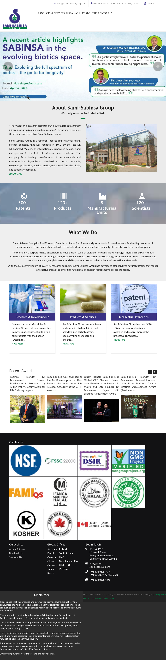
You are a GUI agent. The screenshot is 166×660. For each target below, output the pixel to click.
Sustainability (75, 13)
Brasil (50, 553)
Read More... (15, 173)
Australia (52, 549)
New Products (16, 553)
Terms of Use (90, 598)
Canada (51, 557)
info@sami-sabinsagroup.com (71, 3)
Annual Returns (17, 549)
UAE (61, 557)
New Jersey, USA (68, 560)
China (50, 560)
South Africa (66, 553)
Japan (50, 568)
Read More (17, 343)
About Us (91, 13)
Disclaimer (110, 598)
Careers (150, 3)
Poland (63, 549)
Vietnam (63, 568)
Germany (52, 565)
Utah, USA (65, 565)
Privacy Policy (160, 594)
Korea (50, 572)
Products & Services (51, 13)
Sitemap (100, 598)
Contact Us (105, 13)
